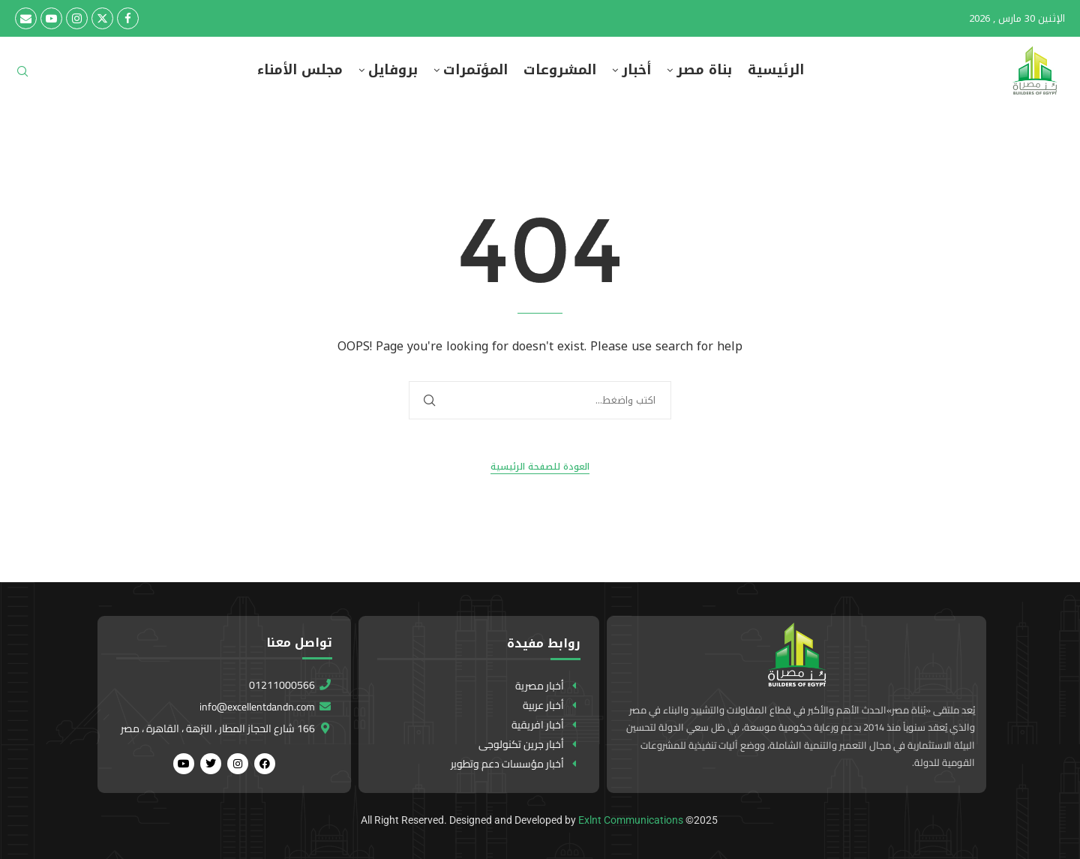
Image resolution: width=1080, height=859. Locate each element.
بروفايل (393, 70)
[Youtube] (51, 18)
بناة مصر (704, 70)
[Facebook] (128, 18)
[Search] (22, 76)
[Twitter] (102, 18)
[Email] (26, 18)
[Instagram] (77, 18)
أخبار (636, 70)
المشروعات (560, 70)
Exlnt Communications (630, 820)
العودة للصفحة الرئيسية (540, 467)
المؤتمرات (475, 70)
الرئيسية (776, 70)
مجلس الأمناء (300, 70)
